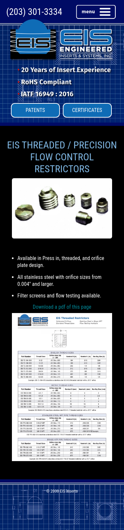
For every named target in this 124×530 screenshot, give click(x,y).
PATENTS (35, 110)
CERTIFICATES (87, 110)
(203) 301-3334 (34, 12)
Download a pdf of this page (62, 307)
